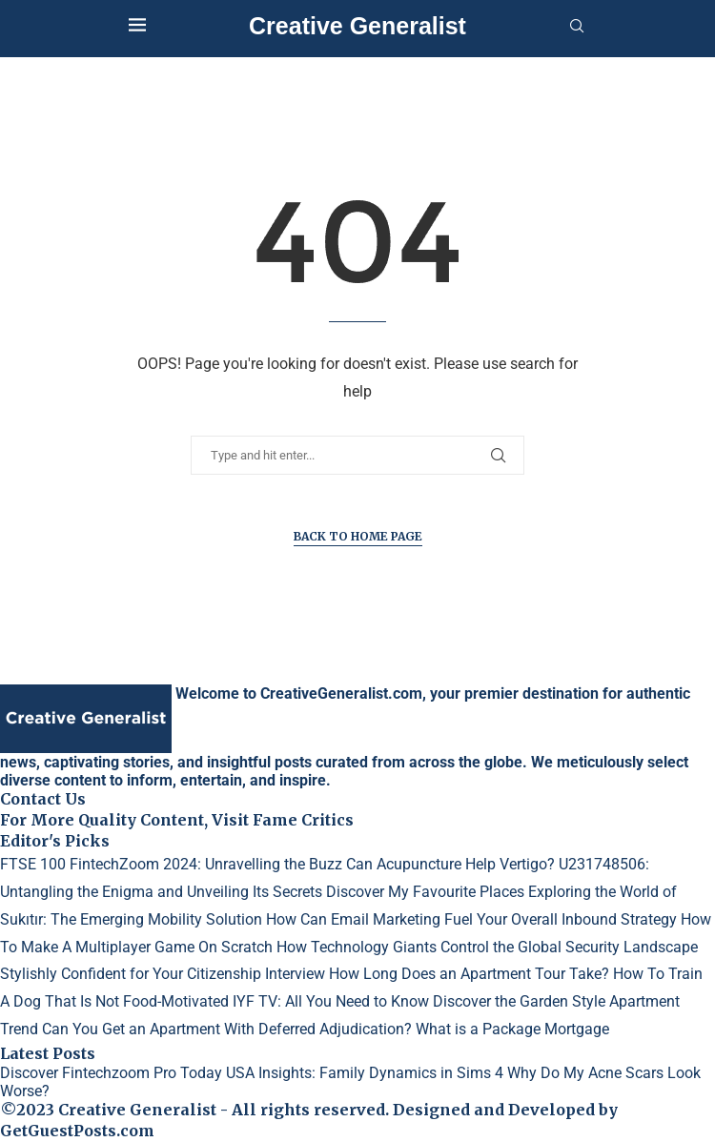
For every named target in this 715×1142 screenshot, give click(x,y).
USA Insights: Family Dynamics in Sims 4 (364, 1073)
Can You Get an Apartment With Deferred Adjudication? (227, 1029)
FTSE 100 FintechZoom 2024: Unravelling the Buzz (171, 864)
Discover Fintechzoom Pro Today (111, 1073)
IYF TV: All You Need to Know (331, 1001)
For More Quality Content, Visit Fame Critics (177, 819)
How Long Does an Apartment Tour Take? (469, 974)
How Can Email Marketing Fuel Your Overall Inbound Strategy (471, 919)
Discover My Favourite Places (425, 892)
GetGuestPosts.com (77, 1130)
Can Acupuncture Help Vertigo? (450, 864)
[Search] (576, 26)
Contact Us (43, 798)
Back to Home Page (358, 536)
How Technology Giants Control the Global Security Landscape (487, 947)
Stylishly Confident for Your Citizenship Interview (162, 974)
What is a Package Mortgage (512, 1029)
